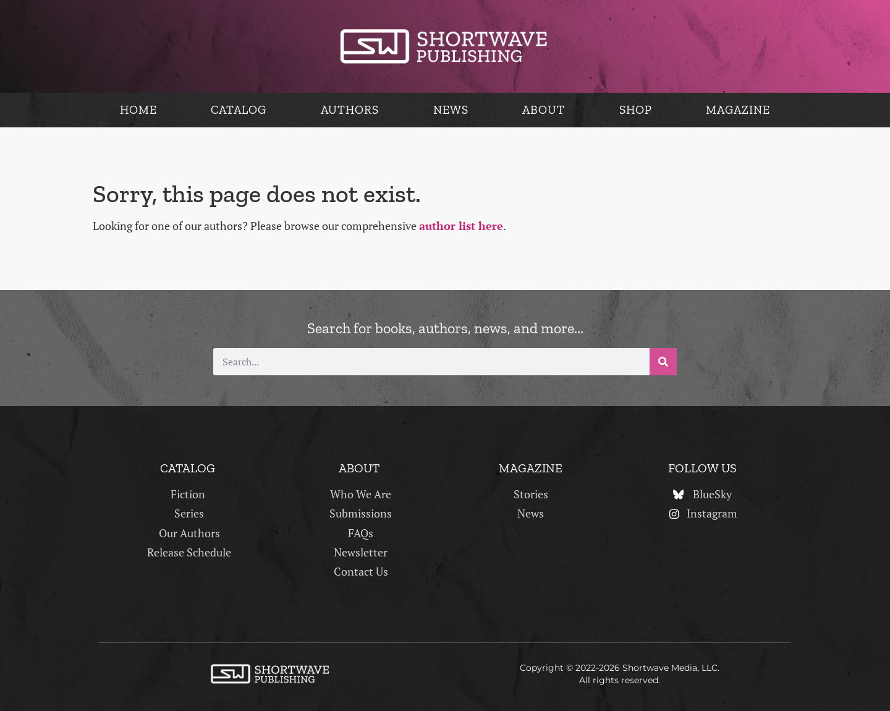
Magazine (738, 110)
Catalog (238, 110)
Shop (635, 110)
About (543, 110)
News (450, 110)
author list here (461, 226)
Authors (350, 110)
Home (138, 110)
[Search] (663, 361)
